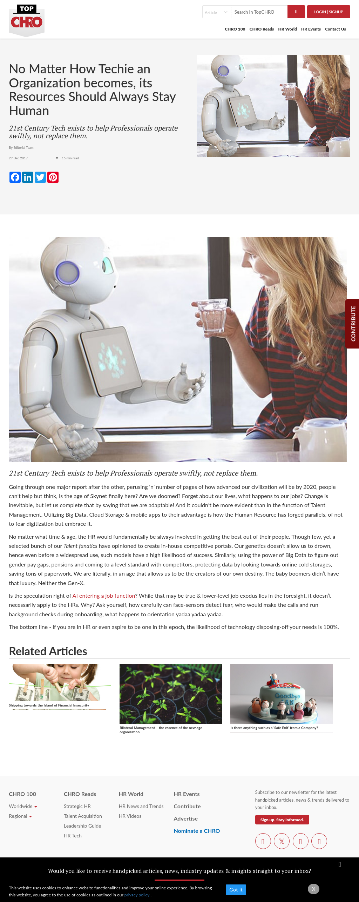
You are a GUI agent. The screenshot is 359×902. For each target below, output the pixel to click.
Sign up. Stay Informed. (282, 819)
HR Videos (130, 816)
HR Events (311, 29)
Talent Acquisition (83, 816)
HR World (287, 29)
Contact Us (335, 29)
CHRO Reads (262, 29)
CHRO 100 (235, 29)
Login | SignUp (328, 11)
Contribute (187, 806)
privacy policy (137, 894)
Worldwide (23, 806)
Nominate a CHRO (197, 830)
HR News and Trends (141, 806)
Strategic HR (77, 806)
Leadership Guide (82, 826)
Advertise (186, 818)
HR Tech (73, 835)
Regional (20, 816)
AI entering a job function (104, 595)
